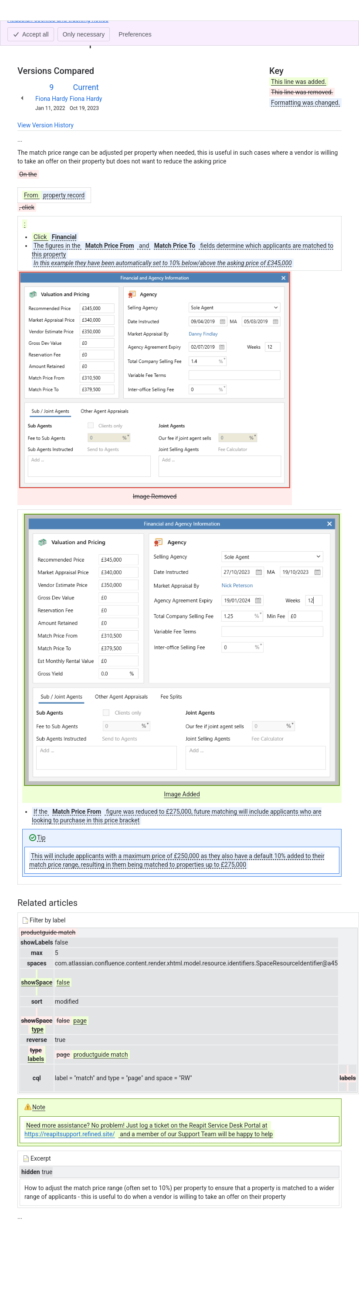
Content (28, 29)
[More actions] (333, 32)
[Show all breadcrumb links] (47, 29)
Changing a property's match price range (111, 29)
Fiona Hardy (51, 98)
